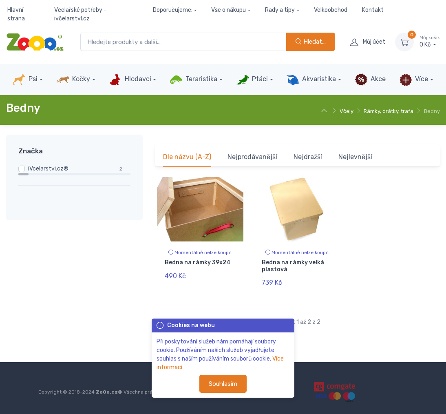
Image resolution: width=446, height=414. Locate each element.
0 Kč (430, 42)
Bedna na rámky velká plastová (293, 266)
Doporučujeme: (172, 10)
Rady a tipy (280, 10)
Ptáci (252, 79)
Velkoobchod (330, 10)
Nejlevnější (355, 157)
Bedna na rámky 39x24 (197, 262)
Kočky (73, 79)
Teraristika (193, 79)
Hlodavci (129, 79)
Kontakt (373, 10)
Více (413, 79)
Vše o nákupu (228, 10)
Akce (370, 79)
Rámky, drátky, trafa (388, 111)
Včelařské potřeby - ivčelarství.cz (80, 14)
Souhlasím (223, 383)
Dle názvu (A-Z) (187, 157)
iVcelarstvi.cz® (48, 168)
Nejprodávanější (252, 157)
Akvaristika (311, 79)
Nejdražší (308, 157)
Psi (25, 79)
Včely (346, 111)
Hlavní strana (16, 14)
